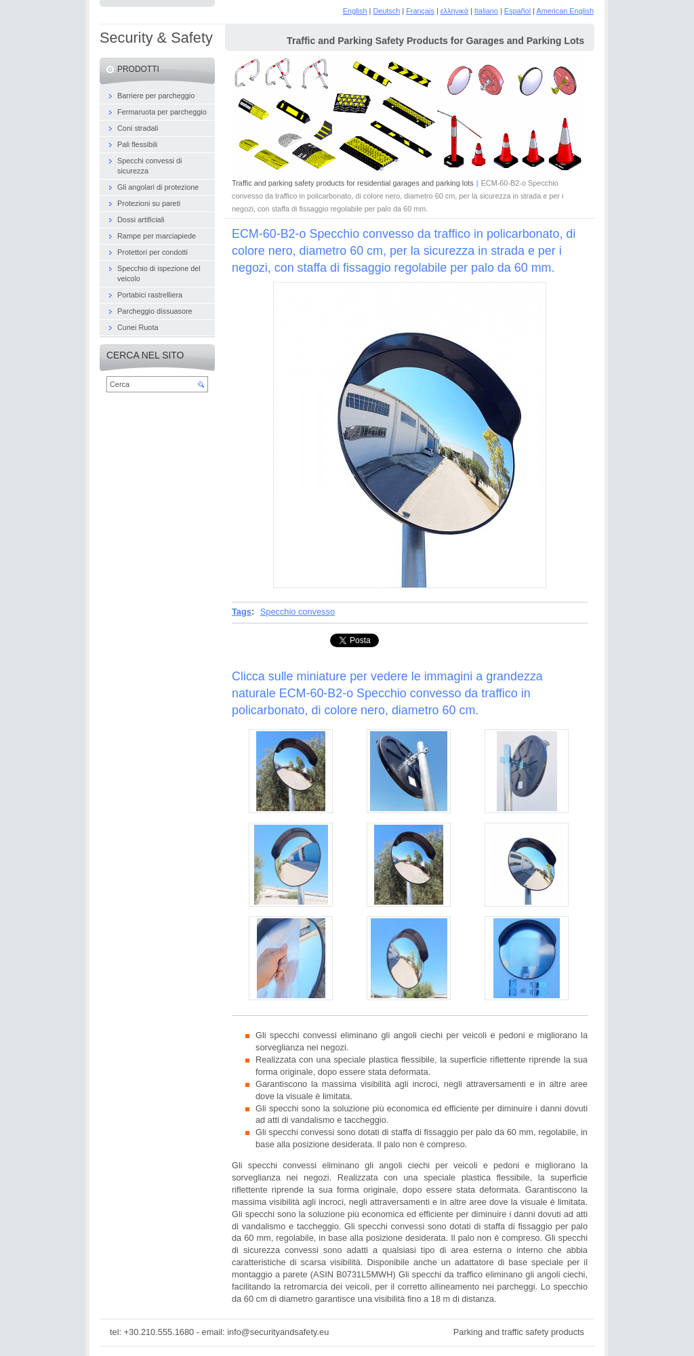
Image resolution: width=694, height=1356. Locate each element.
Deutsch (386, 11)
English (355, 11)
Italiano (486, 11)
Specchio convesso (297, 612)
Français (420, 11)
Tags (241, 612)
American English (565, 11)
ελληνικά (454, 11)
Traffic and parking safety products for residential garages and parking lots (353, 183)
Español (517, 11)
